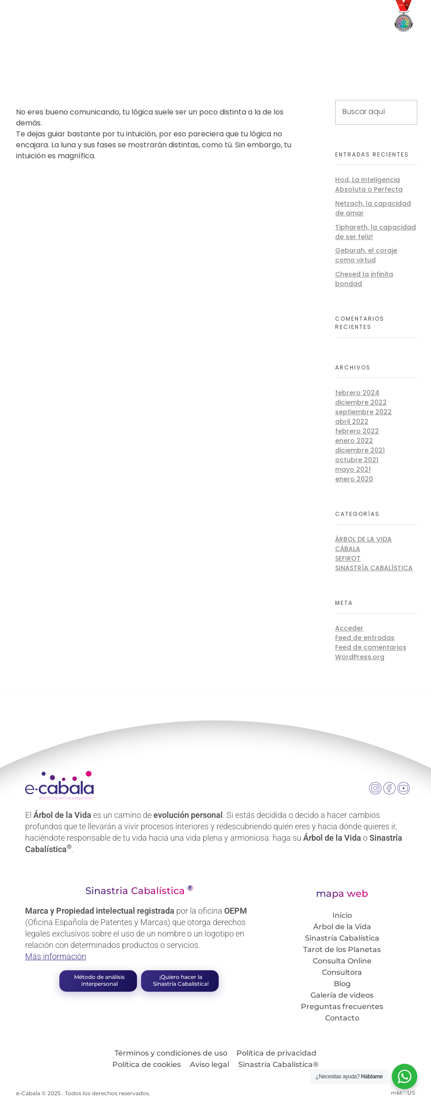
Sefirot (348, 558)
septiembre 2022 (363, 411)
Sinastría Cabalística (374, 567)
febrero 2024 (357, 392)
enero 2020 (354, 479)
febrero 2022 (357, 431)
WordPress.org (359, 656)
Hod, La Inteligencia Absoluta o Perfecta (369, 184)
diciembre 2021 (360, 450)
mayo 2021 (353, 469)
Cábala (347, 548)
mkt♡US (403, 1092)
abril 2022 (351, 421)
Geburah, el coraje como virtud (366, 255)
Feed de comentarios (370, 647)
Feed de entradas (364, 637)
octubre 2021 (356, 459)
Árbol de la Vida (363, 539)
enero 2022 (354, 440)
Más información (55, 956)
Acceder (349, 628)
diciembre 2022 (361, 402)
